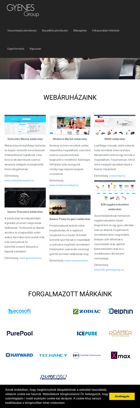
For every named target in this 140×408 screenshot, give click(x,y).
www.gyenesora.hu (30, 258)
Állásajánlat (80, 30)
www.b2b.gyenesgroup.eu (109, 269)
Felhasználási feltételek (105, 30)
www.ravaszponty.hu (76, 260)
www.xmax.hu (117, 175)
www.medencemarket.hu (64, 185)
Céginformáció (15, 48)
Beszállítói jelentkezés (55, 30)
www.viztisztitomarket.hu (19, 180)
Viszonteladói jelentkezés (22, 30)
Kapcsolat (35, 48)
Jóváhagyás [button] (122, 396)
